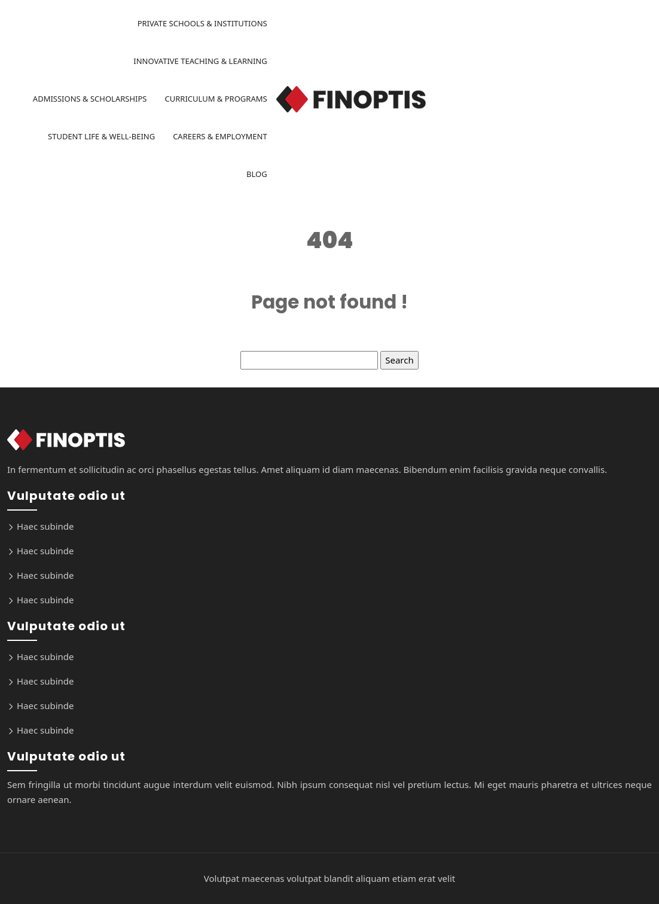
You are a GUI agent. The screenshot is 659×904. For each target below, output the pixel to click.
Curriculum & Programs (215, 98)
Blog (256, 174)
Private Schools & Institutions (202, 23)
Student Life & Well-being (101, 136)
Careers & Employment (220, 136)
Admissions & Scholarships (90, 98)
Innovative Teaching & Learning (200, 61)
